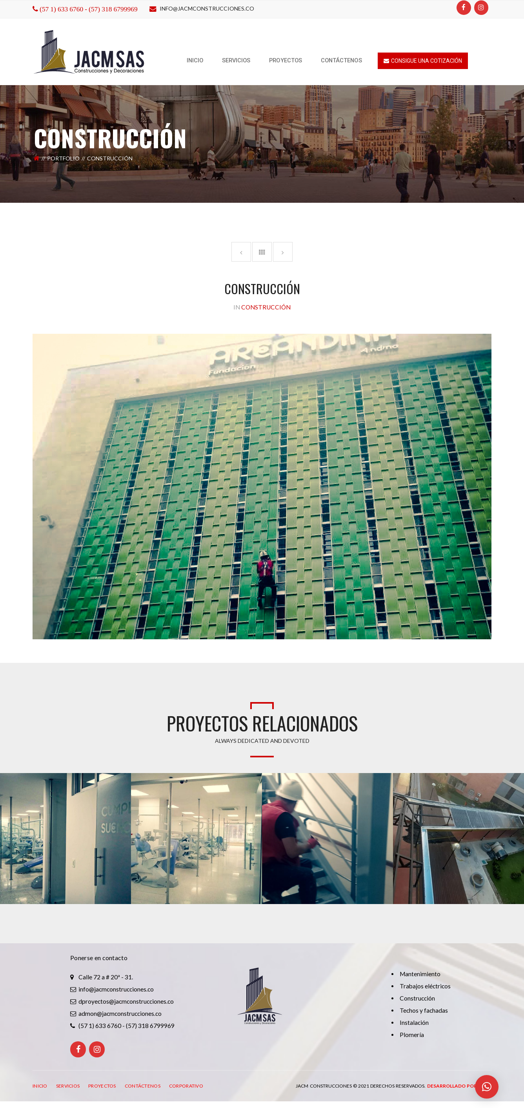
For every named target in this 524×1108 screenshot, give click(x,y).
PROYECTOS (102, 1086)
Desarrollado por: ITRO (459, 1086)
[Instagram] (481, 7)
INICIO (40, 1086)
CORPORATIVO (186, 1086)
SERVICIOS (68, 1086)
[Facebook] (464, 7)
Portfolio (63, 158)
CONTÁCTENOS (142, 1086)
